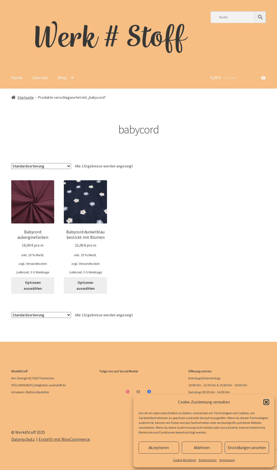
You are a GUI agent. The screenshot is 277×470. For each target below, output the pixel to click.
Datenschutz (208, 460)
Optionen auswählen (33, 285)
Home (17, 77)
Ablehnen (202, 447)
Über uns (40, 77)
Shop (62, 77)
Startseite (25, 97)
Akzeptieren (159, 447)
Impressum (227, 460)
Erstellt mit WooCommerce (64, 439)
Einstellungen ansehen (247, 447)
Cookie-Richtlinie (184, 460)
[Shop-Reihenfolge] (41, 166)
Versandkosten (36, 264)
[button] (266, 402)
